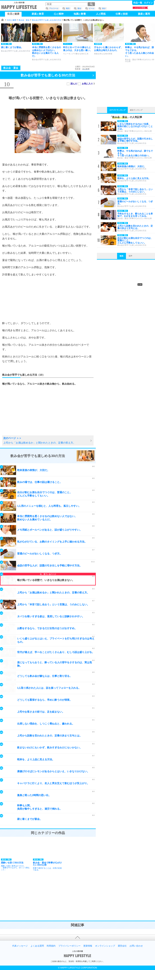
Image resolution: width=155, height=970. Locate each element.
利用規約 (51, 946)
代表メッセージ (20, 946)
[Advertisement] (48, 298)
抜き (104, 8)
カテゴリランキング (117, 110)
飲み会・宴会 (24, 20)
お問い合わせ (136, 946)
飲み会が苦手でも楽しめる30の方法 (46, 20)
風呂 (68, 8)
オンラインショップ (105, 946)
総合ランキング (136, 110)
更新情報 (87, 946)
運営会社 (122, 946)
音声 (130, 256)
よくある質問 (37, 946)
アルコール (53, 8)
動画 (121, 256)
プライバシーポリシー (69, 946)
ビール (91, 8)
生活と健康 (11, 20)
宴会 (79, 8)
